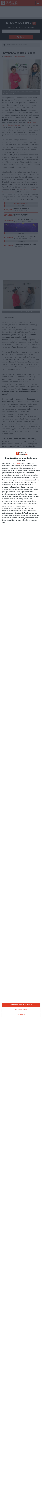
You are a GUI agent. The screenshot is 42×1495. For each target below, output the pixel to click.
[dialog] (21, 971)
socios (19, 463)
